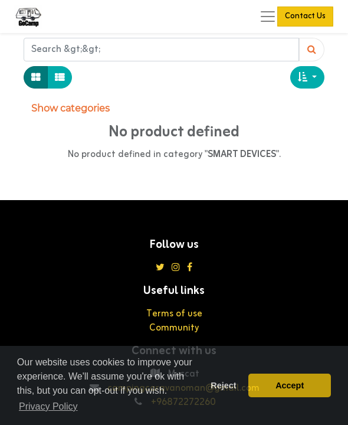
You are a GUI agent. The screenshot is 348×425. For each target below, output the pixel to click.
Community (174, 328)
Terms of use (174, 314)
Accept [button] (289, 385)
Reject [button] (223, 385)
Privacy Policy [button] (48, 406)
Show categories (70, 108)
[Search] (312, 49)
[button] (307, 77)
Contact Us (305, 16)
